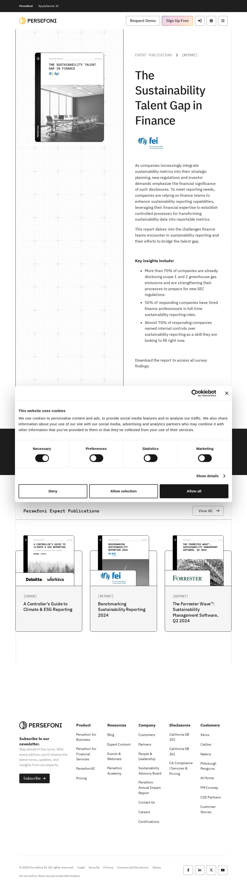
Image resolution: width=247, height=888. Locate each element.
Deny (52, 491)
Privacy (108, 867)
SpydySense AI (48, 6)
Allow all (194, 491)
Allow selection (123, 491)
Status (156, 867)
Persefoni (26, 6)
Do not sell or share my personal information (49, 876)
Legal (80, 867)
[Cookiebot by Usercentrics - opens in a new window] (195, 393)
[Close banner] (226, 393)
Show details (207, 476)
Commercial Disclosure (133, 867)
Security (94, 867)
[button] (143, 21)
